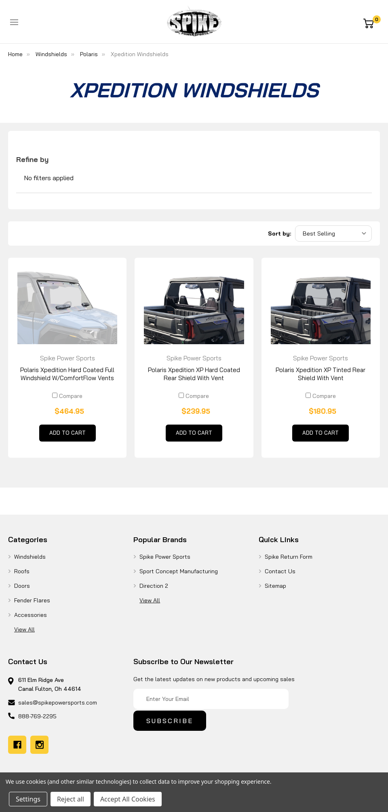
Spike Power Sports (164, 556)
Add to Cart (67, 435)
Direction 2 (153, 585)
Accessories (30, 614)
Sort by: (279, 233)
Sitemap (275, 585)
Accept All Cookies (127, 799)
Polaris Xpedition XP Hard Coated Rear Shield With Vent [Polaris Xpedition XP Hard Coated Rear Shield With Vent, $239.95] (194, 374)
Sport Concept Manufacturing (178, 571)
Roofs (22, 571)
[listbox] (333, 233)
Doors (22, 585)
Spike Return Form (288, 556)
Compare (67, 396)
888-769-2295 (37, 716)
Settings (28, 799)
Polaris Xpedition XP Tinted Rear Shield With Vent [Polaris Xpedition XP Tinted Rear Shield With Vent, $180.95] (320, 374)
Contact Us (280, 571)
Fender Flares (32, 600)
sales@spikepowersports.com (57, 702)
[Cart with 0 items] (371, 22)
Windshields (30, 556)
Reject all (70, 799)
